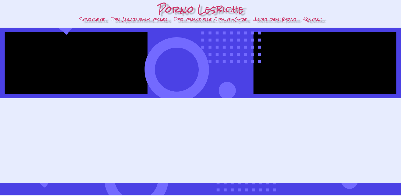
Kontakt (313, 19)
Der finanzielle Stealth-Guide (210, 19)
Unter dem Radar (275, 19)
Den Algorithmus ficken (139, 19)
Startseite (92, 19)
